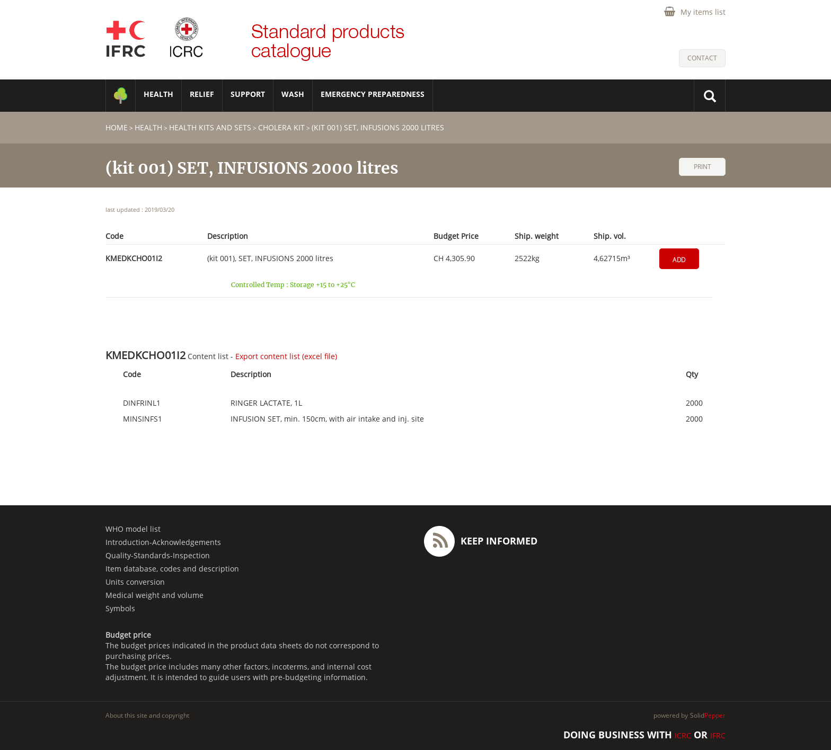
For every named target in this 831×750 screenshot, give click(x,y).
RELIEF (202, 94)
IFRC (718, 735)
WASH (292, 94)
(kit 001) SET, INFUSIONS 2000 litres (378, 127)
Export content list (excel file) (286, 356)
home (116, 127)
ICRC (683, 735)
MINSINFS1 (142, 419)
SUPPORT (248, 94)
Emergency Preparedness (373, 94)
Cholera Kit (281, 127)
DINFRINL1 (142, 403)
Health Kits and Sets (210, 127)
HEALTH (158, 94)
